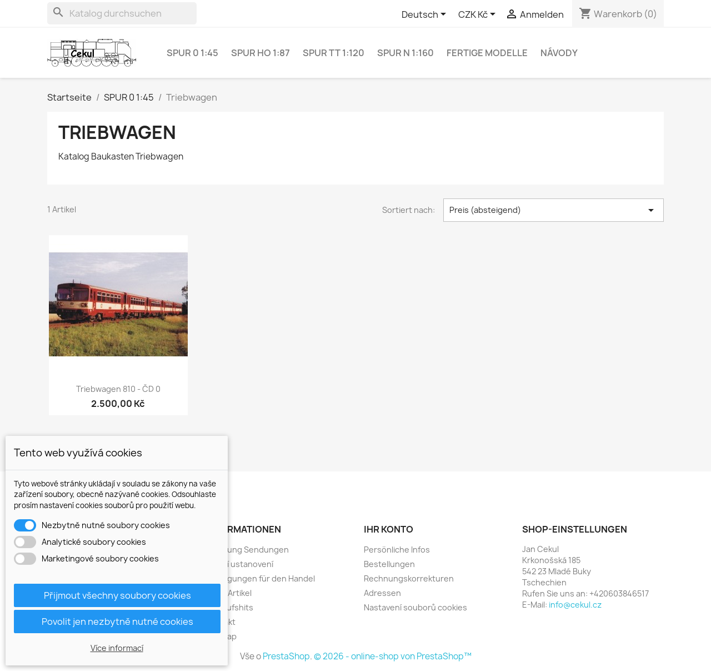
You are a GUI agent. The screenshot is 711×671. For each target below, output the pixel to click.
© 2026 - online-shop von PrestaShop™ (393, 656)
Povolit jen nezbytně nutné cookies (117, 621)
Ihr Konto (388, 529)
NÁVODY (559, 53)
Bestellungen (389, 564)
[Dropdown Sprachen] (426, 15)
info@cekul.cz (575, 604)
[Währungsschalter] (478, 15)
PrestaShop (286, 656)
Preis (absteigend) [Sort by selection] (553, 210)
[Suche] (122, 13)
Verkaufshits (229, 607)
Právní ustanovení (239, 564)
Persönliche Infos (397, 549)
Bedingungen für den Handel (260, 578)
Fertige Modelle (487, 53)
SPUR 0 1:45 (192, 53)
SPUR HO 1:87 (260, 53)
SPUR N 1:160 (405, 53)
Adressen (382, 593)
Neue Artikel (229, 593)
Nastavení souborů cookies (415, 607)
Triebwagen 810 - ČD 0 (118, 389)
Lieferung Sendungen (247, 549)
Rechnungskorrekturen (409, 578)
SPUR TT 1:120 (333, 53)
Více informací (117, 648)
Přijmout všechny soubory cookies (117, 595)
